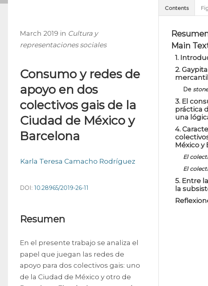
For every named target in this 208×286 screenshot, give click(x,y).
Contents (177, 8)
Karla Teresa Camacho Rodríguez (77, 161)
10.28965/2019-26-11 (61, 187)
